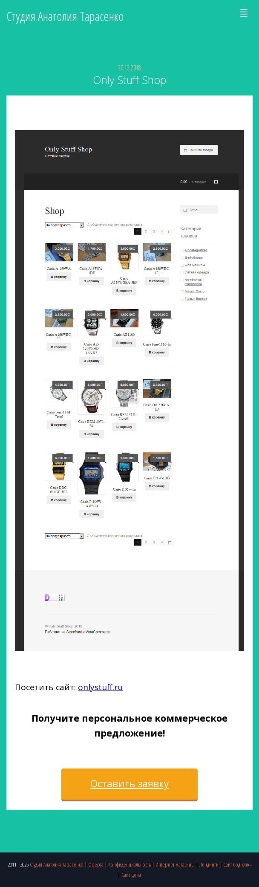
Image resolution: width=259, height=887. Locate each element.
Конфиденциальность (129, 864)
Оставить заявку (129, 783)
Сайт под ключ (237, 864)
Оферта (96, 864)
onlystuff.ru (100, 687)
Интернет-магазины (175, 864)
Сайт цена (131, 874)
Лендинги (209, 864)
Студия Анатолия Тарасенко (56, 864)
